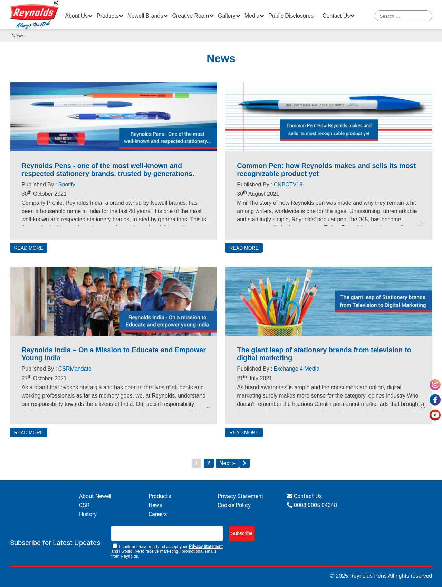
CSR (84, 505)
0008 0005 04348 (312, 505)
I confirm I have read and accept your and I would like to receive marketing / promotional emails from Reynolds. (167, 551)
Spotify (66, 184)
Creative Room (190, 16)
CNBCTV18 (288, 184)
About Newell (95, 496)
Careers (157, 514)
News (155, 505)
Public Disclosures (291, 16)
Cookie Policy (234, 505)
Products (107, 16)
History (88, 514)
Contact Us (336, 16)
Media (252, 16)
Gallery (227, 16)
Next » (227, 463)
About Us (76, 16)
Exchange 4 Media (297, 369)
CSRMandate (75, 369)
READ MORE (29, 248)
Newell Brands (145, 16)
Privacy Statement (240, 496)
